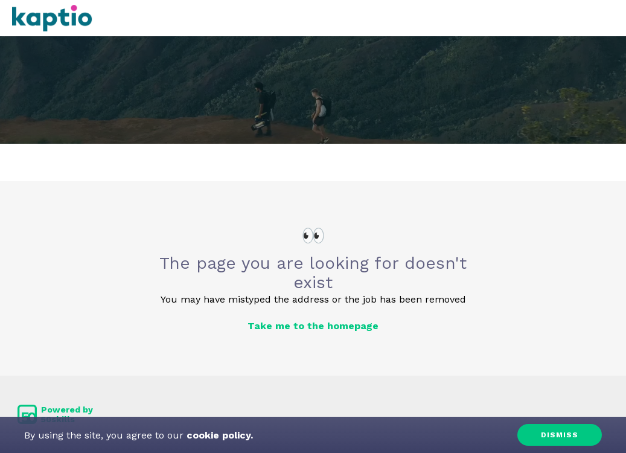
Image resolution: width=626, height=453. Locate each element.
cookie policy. (218, 435)
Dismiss (559, 435)
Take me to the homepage (313, 326)
